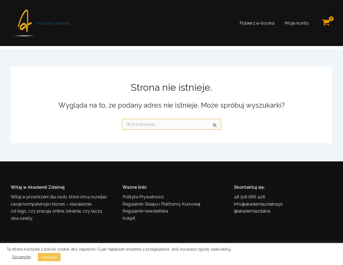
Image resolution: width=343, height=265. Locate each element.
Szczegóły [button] (21, 257)
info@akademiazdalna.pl (258, 204)
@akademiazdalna (252, 211)
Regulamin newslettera (145, 211)
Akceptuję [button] (49, 257)
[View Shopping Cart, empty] (325, 23)
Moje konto (297, 23)
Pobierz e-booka (258, 23)
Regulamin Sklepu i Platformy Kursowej (161, 204)
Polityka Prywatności (143, 196)
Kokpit (128, 218)
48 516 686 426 (249, 196)
